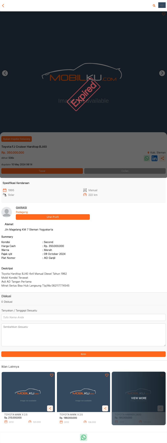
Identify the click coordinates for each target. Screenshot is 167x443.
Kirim (83, 354)
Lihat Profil (53, 217)
